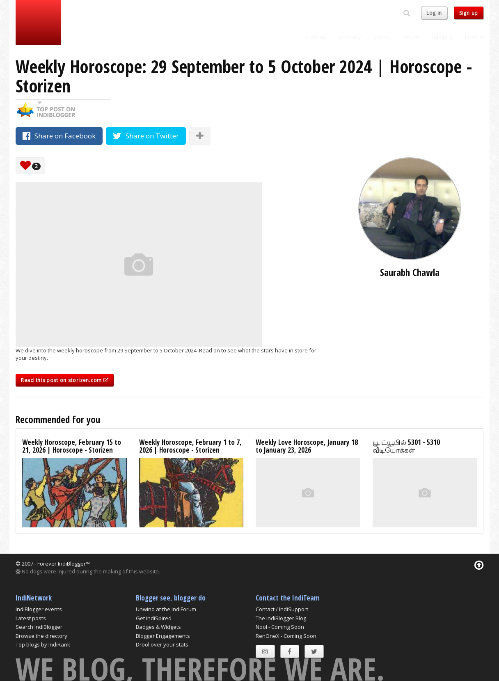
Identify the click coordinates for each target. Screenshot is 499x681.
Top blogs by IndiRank (43, 644)
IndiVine (316, 36)
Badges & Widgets (158, 626)
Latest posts (31, 618)
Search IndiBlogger (39, 626)
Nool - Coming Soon (280, 626)
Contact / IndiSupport (282, 609)
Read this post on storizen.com (64, 380)
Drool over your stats (162, 644)
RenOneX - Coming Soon (286, 636)
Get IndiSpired (154, 618)
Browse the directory (41, 636)
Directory (350, 36)
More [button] (474, 36)
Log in (434, 12)
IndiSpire (441, 36)
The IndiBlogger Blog (281, 618)
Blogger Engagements (163, 636)
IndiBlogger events (39, 609)
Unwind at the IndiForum (166, 609)
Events (381, 36)
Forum (410, 36)
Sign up (468, 12)
